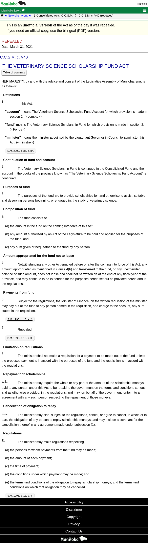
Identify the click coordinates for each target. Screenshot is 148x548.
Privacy (74, 524)
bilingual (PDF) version (81, 31)
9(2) (4, 413)
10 (3, 440)
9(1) (4, 381)
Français (142, 3)
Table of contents (14, 72)
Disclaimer (74, 509)
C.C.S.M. (67, 15)
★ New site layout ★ (17, 15)
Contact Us (74, 531)
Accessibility (73, 502)
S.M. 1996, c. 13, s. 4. (20, 495)
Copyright (74, 517)
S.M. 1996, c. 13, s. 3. (20, 338)
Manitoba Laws (13, 10)
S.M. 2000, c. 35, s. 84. (20, 150)
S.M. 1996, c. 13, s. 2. (20, 319)
